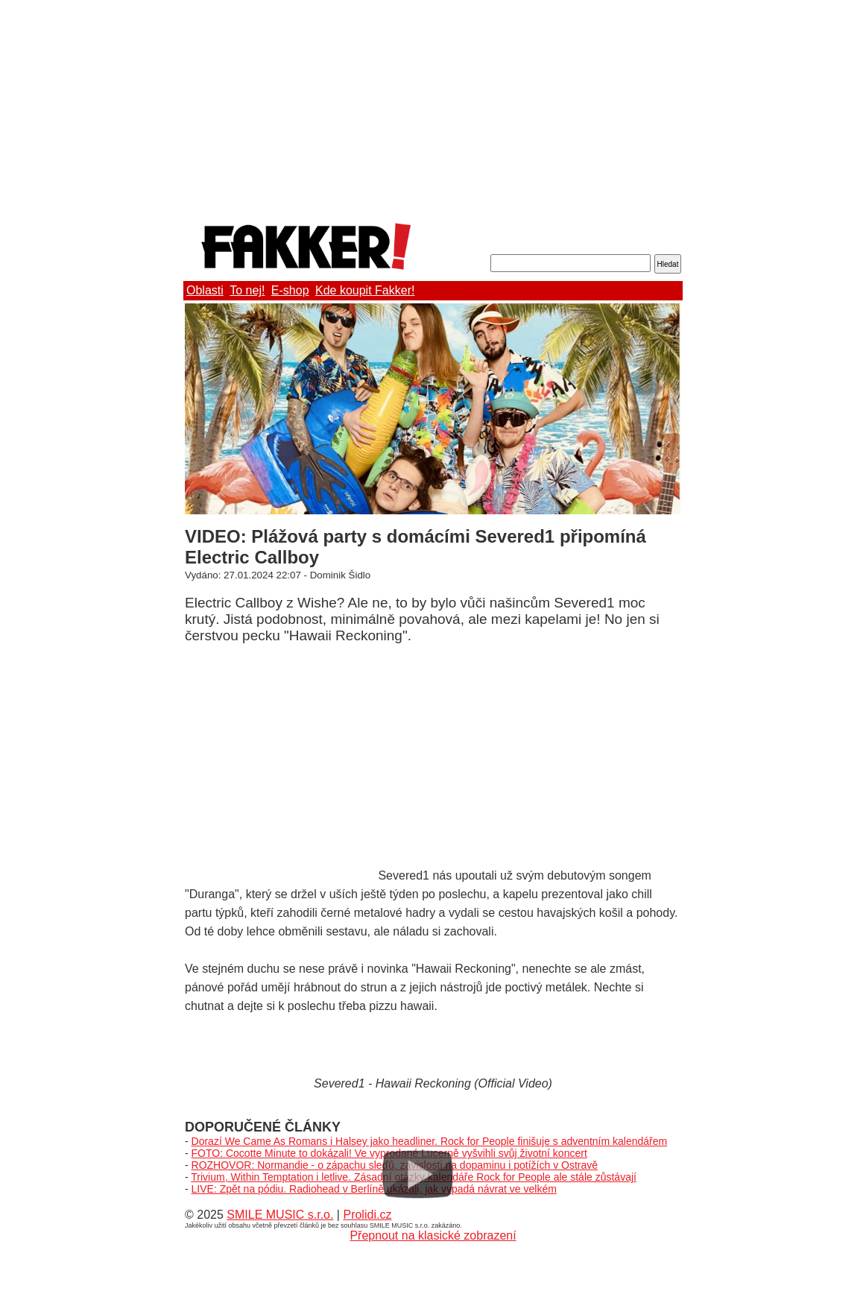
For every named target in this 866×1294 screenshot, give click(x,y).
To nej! (247, 290)
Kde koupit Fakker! (364, 290)
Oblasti (205, 290)
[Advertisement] (433, 108)
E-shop (290, 290)
